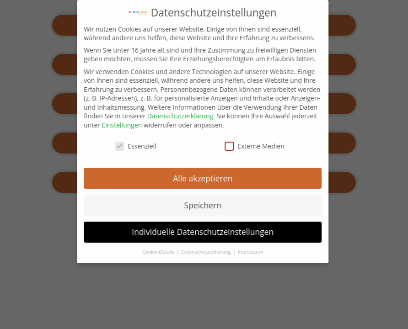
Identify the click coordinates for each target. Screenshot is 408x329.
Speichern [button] (188, 205)
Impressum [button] (236, 252)
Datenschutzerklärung (166, 115)
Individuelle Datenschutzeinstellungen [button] (189, 231)
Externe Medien (241, 146)
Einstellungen (108, 125)
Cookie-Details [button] (145, 252)
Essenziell (122, 146)
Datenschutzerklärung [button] (192, 252)
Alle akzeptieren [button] (189, 178)
